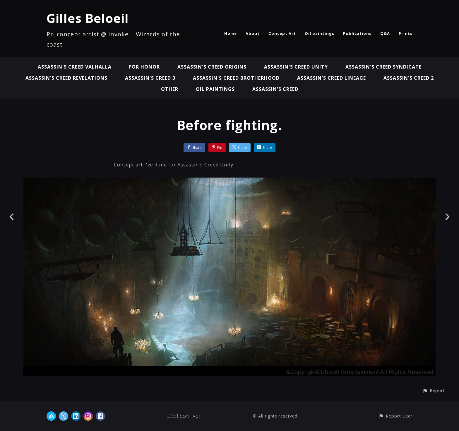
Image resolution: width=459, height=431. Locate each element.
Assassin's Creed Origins (211, 67)
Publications (357, 33)
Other (169, 89)
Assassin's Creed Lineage (331, 78)
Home (230, 33)
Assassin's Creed (275, 89)
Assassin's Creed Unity (296, 67)
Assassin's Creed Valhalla (75, 67)
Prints (405, 33)
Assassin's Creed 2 (408, 78)
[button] (433, 390)
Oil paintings (319, 33)
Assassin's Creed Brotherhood (236, 78)
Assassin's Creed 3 (150, 78)
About (253, 33)
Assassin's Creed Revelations (66, 78)
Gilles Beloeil (88, 18)
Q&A (385, 33)
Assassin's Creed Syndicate (383, 67)
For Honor (144, 67)
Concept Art (282, 33)
